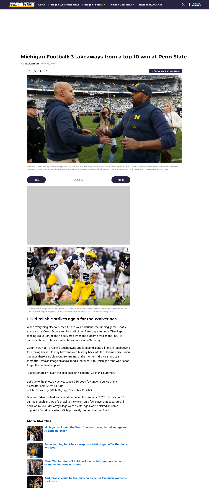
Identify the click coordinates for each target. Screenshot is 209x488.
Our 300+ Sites (140, 459)
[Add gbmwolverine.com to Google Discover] (165, 71)
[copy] (46, 71)
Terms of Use (106, 465)
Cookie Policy (139, 465)
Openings (74, 459)
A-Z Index (74, 471)
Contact (103, 459)
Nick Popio (32, 63)
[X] (183, 4)
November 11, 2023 (80, 390)
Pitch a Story (34, 465)
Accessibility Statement (41, 471)
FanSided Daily (171, 459)
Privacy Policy (76, 465)
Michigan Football (47, 437)
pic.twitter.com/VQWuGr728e (45, 386)
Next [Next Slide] (121, 179)
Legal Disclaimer (172, 465)
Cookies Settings (108, 471)
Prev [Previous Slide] (36, 179)
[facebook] (189, 4)
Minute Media (23, 479)
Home (30, 437)
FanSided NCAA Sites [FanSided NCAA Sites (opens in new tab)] (149, 4)
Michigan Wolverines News (63, 4)
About (41, 4)
